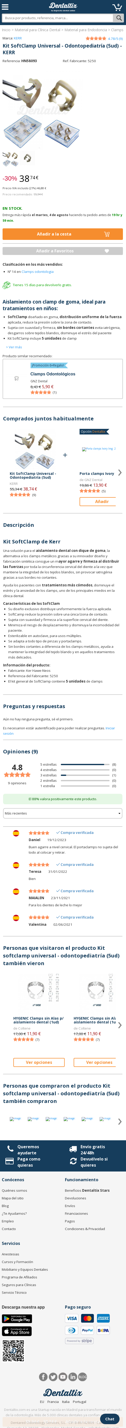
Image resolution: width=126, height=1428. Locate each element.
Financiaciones (76, 1213)
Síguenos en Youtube (63, 1377)
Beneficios (87, 1190)
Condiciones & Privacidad (85, 1228)
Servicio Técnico (14, 1292)
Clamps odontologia (38, 271)
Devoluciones (75, 1198)
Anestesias (10, 1254)
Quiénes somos (14, 1190)
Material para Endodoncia (85, 29)
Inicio (6, 29)
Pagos (70, 1221)
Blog (5, 1205)
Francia (53, 1401)
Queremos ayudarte (28, 1150)
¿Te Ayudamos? (14, 1213)
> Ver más (14, 347)
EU (42, 1401)
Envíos (70, 1205)
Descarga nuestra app (23, 1307)
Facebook (43, 1377)
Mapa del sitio (13, 1198)
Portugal (79, 1401)
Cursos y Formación (17, 1261)
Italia (66, 1401)
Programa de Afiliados (19, 1277)
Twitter (53, 1377)
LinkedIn (72, 1377)
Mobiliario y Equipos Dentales (25, 1269)
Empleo (8, 1221)
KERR (18, 38)
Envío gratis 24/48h (93, 1150)
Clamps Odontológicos (53, 374)
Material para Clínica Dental (37, 29)
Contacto (9, 1228)
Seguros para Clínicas (19, 1284)
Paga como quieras (28, 1162)
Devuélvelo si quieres (94, 1162)
